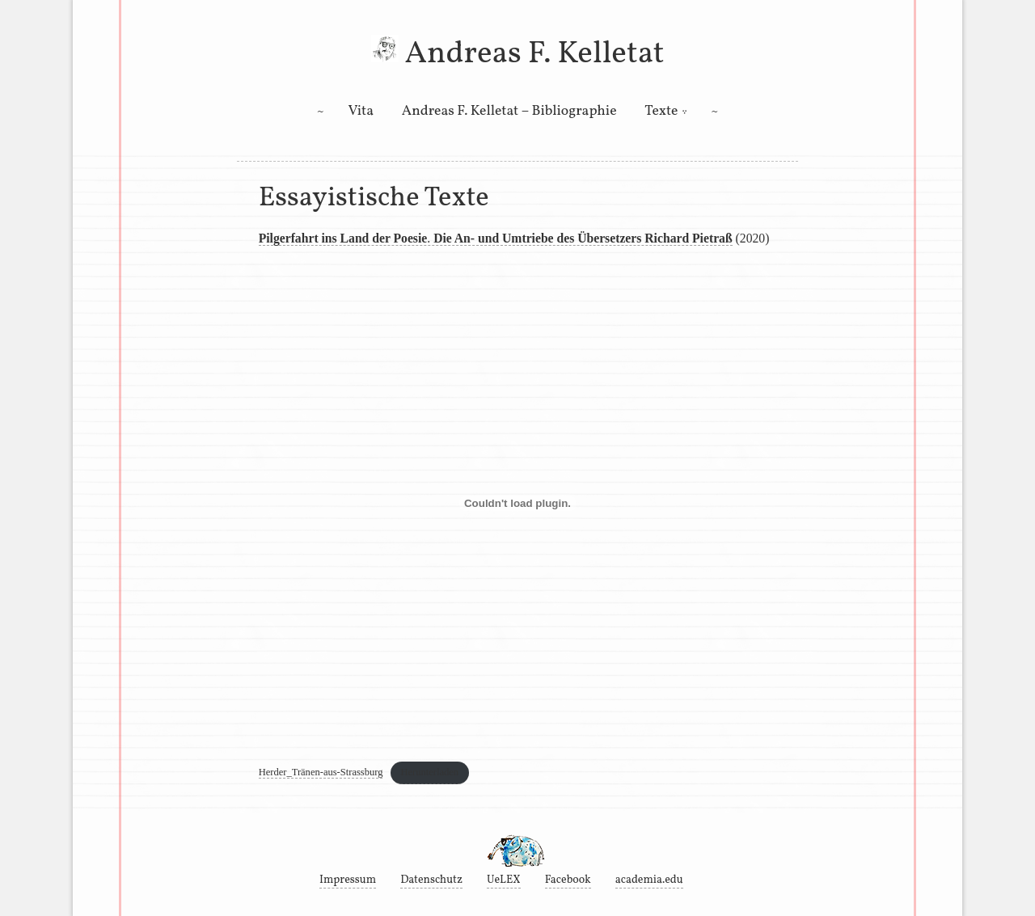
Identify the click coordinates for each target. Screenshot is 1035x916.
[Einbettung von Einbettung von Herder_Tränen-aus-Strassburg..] (518, 503)
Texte (661, 111)
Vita (361, 111)
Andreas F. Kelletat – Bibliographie (509, 111)
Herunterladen (429, 772)
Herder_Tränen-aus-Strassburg (321, 772)
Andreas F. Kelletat (534, 54)
